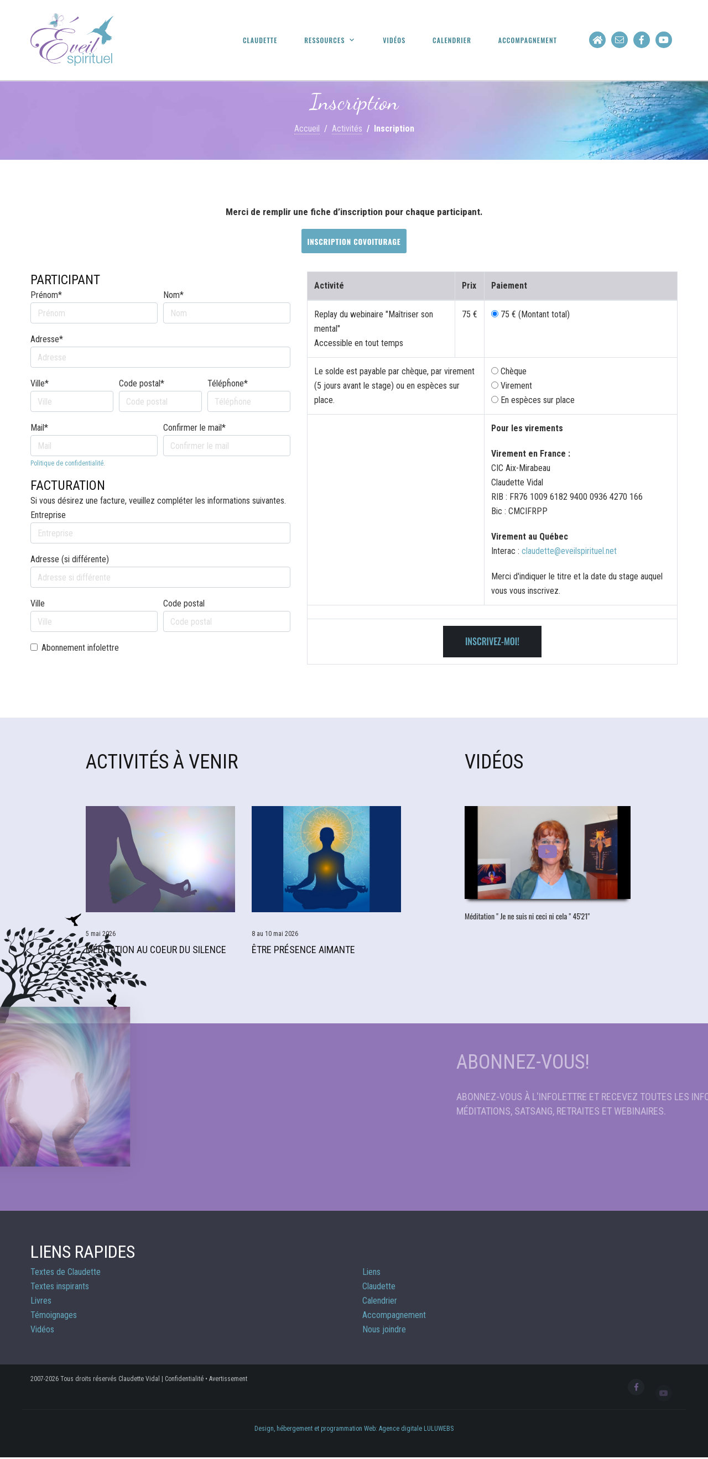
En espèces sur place (533, 400)
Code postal (184, 603)
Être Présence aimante (303, 949)
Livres (40, 1300)
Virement (511, 385)
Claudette (260, 40)
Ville (37, 603)
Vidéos (394, 40)
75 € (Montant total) (535, 314)
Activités (347, 128)
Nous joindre (384, 1329)
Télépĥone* (227, 383)
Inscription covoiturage (353, 241)
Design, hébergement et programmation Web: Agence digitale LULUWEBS (354, 1428)
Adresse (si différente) (69, 559)
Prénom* (46, 295)
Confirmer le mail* (194, 427)
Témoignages (53, 1315)
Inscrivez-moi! (492, 641)
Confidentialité (184, 1379)
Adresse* (46, 339)
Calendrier (452, 40)
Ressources (324, 40)
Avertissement (228, 1379)
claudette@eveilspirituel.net (569, 551)
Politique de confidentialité (66, 463)
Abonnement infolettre (80, 647)
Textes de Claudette (65, 1272)
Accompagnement (527, 40)
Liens (371, 1272)
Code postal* (141, 383)
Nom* (173, 295)
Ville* (39, 383)
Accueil (307, 128)
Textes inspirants (59, 1286)
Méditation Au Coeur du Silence (156, 949)
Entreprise (48, 515)
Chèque (509, 371)
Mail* (39, 427)
